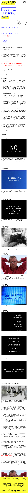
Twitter (5, 42)
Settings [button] (14, 491)
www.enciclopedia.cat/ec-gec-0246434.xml (11, 63)
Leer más (24, 490)
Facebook (5, 41)
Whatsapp (5, 43)
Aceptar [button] (18, 490)
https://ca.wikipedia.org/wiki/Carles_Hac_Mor (12, 65)
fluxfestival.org (5, 35)
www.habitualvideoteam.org (8, 36)
